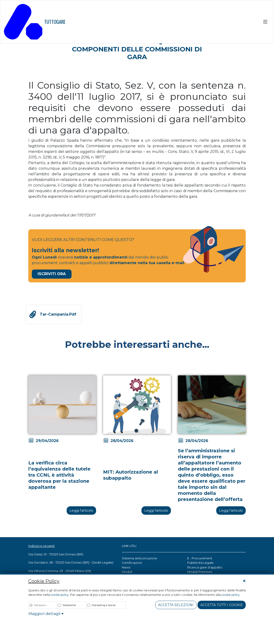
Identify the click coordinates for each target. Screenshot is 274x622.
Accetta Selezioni (176, 605)
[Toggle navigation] (265, 22)
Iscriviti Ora (52, 274)
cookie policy (60, 595)
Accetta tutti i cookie (221, 605)
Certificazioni (132, 562)
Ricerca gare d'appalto (204, 567)
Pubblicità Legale (200, 562)
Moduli (127, 572)
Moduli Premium (199, 572)
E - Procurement (199, 558)
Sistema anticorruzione (139, 558)
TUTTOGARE (34, 22)
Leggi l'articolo (81, 510)
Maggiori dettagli (46, 613)
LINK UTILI (129, 546)
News (126, 567)
